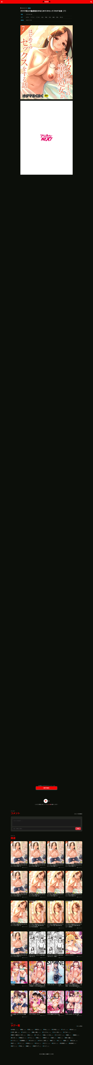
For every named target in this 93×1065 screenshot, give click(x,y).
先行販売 (64, 1043)
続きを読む (46, 788)
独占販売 (73, 1043)
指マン (14, 1046)
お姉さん (30, 1043)
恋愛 (54, 1037)
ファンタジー (60, 1035)
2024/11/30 (29, 20)
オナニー (47, 1043)
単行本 (39, 1029)
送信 (78, 828)
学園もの (23, 1037)
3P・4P (38, 1035)
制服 (69, 1035)
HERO (46, 2)
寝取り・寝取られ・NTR (19, 1035)
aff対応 (15, 1029)
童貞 (53, 17)
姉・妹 (14, 1037)
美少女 (61, 17)
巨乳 (50, 17)
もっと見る (79, 1026)
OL (60, 1040)
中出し (47, 1029)
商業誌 (29, 8)
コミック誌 (57, 1032)
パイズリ (15, 1040)
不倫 (22, 1046)
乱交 (14, 1043)
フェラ (65, 1029)
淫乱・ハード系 (48, 1035)
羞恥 (66, 1040)
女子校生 (56, 1029)
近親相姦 (24, 1040)
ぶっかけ (33, 1040)
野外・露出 (69, 1037)
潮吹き (46, 1037)
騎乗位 (76, 1035)
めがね (27, 17)
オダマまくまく (29, 14)
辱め (60, 1037)
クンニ (21, 1043)
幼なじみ (74, 1040)
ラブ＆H (38, 17)
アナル (31, 1037)
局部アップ (37, 1046)
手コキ (55, 1043)
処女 (42, 17)
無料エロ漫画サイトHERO (48, 1054)
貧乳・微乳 (36, 1032)
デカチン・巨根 (43, 1040)
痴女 (53, 1040)
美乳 (57, 17)
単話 (46, 17)
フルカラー (26, 1032)
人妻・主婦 (16, 1032)
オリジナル (47, 1032)
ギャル (38, 1043)
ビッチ (46, 1046)
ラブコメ (32, 17)
